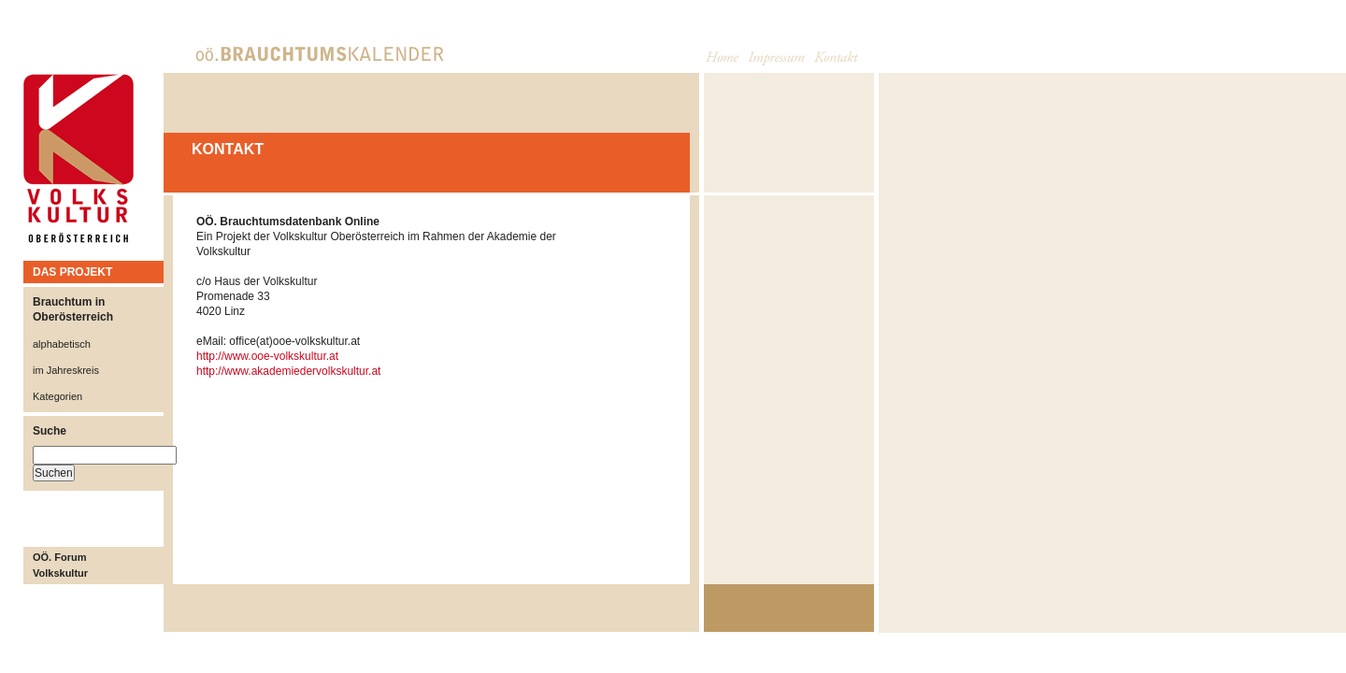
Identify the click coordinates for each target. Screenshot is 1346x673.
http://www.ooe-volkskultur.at (267, 356)
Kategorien (57, 396)
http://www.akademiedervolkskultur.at (288, 371)
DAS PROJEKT (72, 272)
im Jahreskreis (66, 370)
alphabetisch (62, 344)
